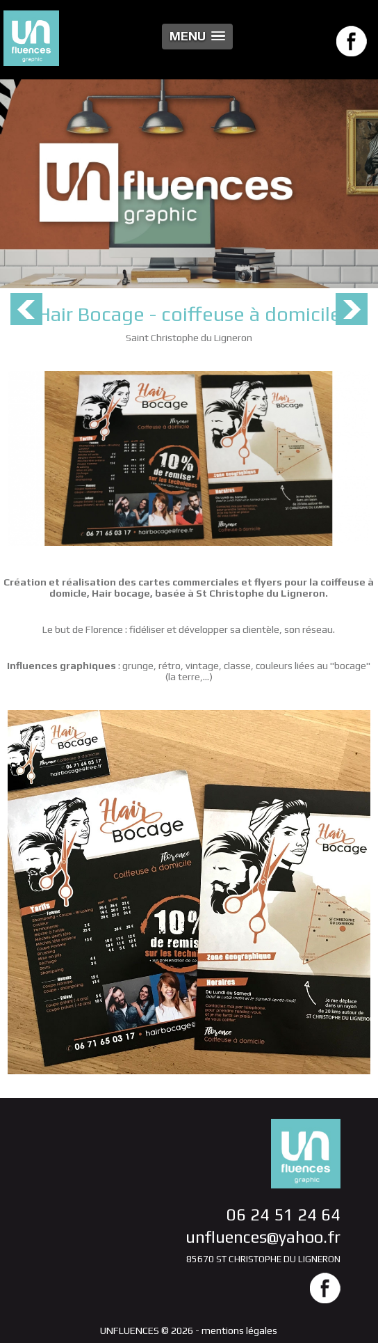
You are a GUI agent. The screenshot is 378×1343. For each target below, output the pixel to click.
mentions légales (239, 1330)
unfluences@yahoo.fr (263, 1236)
